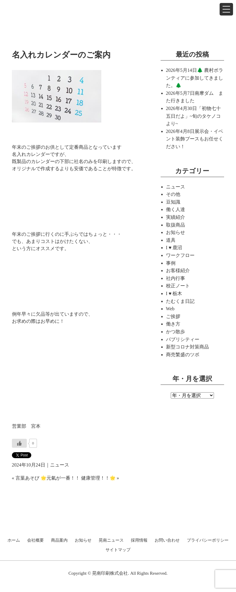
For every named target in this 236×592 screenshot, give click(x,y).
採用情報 (139, 540)
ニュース (59, 464)
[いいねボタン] (19, 443)
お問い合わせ (167, 540)
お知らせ (175, 232)
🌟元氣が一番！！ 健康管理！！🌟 (78, 478)
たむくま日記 (180, 301)
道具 (171, 240)
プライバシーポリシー (208, 540)
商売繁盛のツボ (182, 354)
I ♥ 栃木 (174, 293)
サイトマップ (118, 550)
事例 (171, 263)
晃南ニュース (111, 540)
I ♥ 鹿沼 (174, 247)
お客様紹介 (178, 270)
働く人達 (175, 209)
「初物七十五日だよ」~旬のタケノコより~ (193, 116)
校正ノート (178, 285)
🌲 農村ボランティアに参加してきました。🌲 (194, 78)
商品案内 (59, 540)
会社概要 (35, 540)
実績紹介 (175, 217)
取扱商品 (175, 224)
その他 (173, 194)
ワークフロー (180, 255)
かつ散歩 (175, 331)
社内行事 (175, 278)
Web (170, 308)
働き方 (173, 323)
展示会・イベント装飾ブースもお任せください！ (194, 139)
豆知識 (173, 201)
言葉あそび (27, 478)
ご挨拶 (173, 316)
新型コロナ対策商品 (187, 346)
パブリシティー (182, 339)
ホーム (13, 540)
